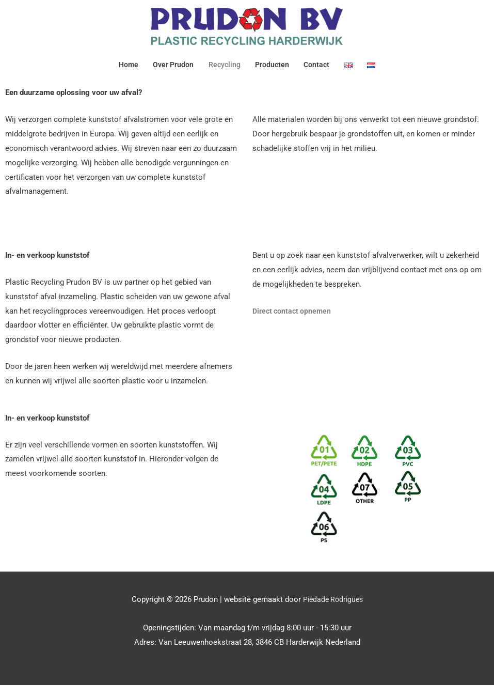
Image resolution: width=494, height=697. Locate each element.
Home (123, 68)
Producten (274, 68)
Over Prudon (170, 68)
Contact (320, 68)
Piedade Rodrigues (333, 610)
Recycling (224, 68)
